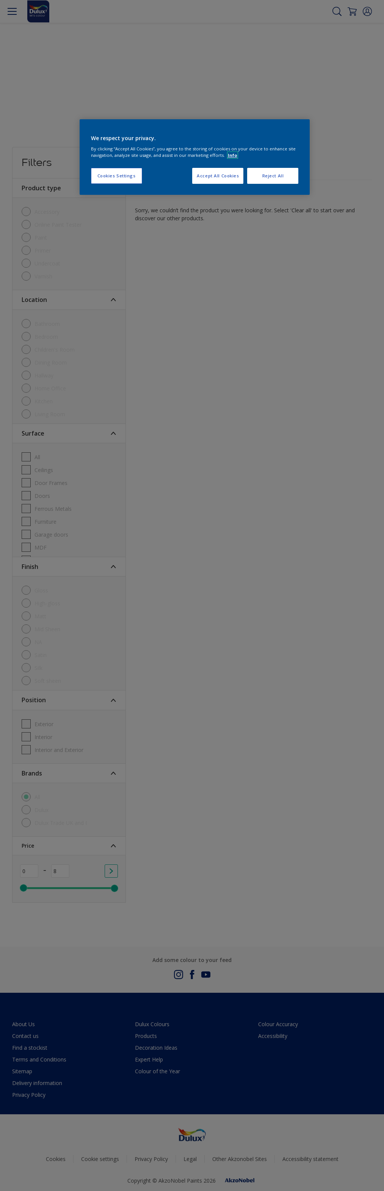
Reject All (273, 175)
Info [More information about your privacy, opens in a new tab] (232, 155)
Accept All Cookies (218, 175)
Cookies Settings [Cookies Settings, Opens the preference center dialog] (116, 175)
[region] (195, 157)
